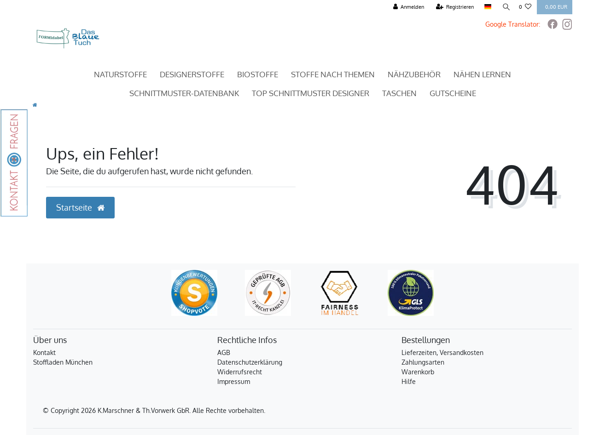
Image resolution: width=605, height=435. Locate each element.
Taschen (399, 93)
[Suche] (504, 7)
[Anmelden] (408, 7)
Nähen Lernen (482, 74)
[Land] (486, 7)
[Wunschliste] (525, 7)
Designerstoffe (192, 74)
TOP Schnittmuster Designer (310, 93)
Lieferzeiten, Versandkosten (442, 352)
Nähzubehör (414, 74)
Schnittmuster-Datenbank (184, 93)
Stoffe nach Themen (333, 74)
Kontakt (44, 352)
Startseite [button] (80, 207)
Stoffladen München (63, 362)
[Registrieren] (454, 7)
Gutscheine (453, 93)
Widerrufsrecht (239, 372)
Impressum (233, 381)
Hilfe (408, 381)
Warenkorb (417, 372)
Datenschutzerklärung (249, 362)
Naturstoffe (120, 74)
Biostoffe (257, 74)
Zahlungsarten (422, 362)
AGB (223, 352)
